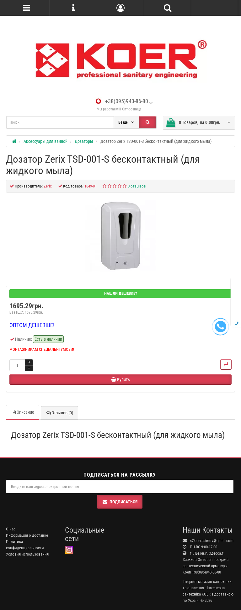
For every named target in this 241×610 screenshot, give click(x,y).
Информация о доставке (27, 535)
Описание (22, 412)
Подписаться (119, 501)
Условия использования (27, 554)
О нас (10, 529)
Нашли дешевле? (120, 293)
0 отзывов (137, 186)
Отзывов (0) (59, 412)
